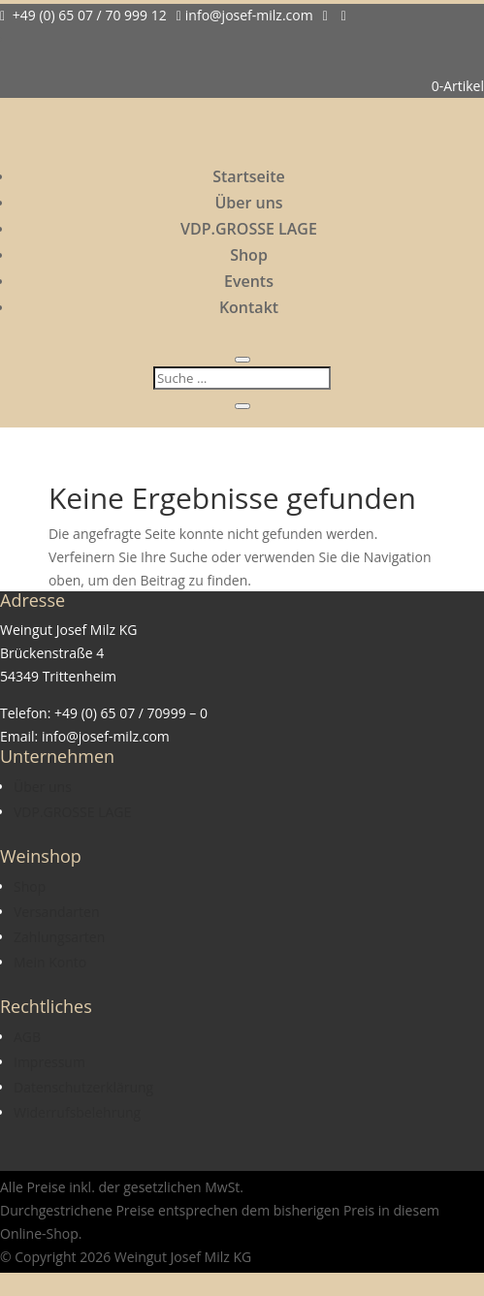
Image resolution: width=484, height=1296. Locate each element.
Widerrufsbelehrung (77, 1112)
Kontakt (248, 307)
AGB (27, 1036)
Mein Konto (50, 962)
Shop (249, 255)
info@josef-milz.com (245, 15)
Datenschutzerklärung (83, 1087)
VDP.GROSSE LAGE (248, 228)
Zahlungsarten (59, 937)
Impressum (49, 1062)
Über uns (248, 202)
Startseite (248, 176)
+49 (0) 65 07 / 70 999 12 (83, 15)
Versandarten (56, 911)
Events (249, 281)
